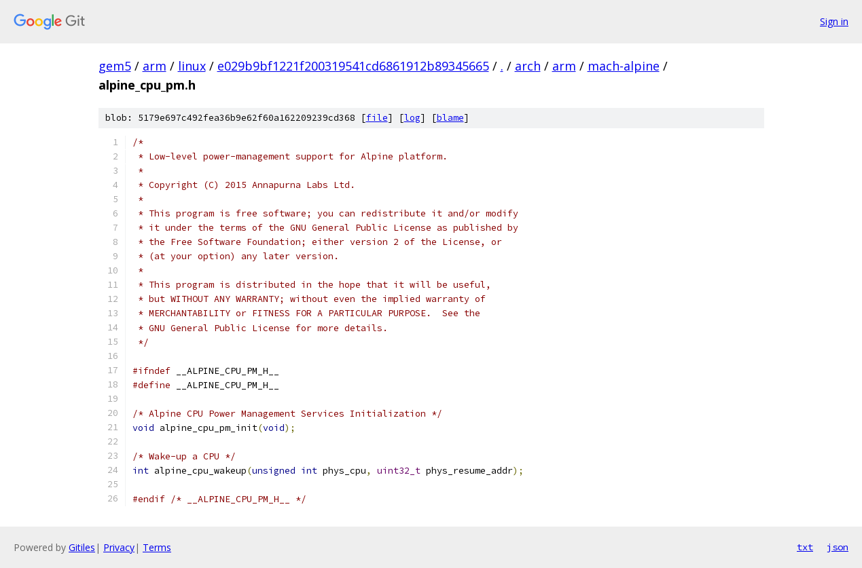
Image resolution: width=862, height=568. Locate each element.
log (412, 118)
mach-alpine (624, 66)
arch (528, 66)
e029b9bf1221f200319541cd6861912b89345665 (353, 66)
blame (450, 118)
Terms (157, 547)
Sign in (834, 21)
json (837, 547)
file (377, 118)
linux (192, 66)
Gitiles (82, 547)
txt (805, 547)
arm (154, 66)
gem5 (114, 66)
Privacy (118, 547)
